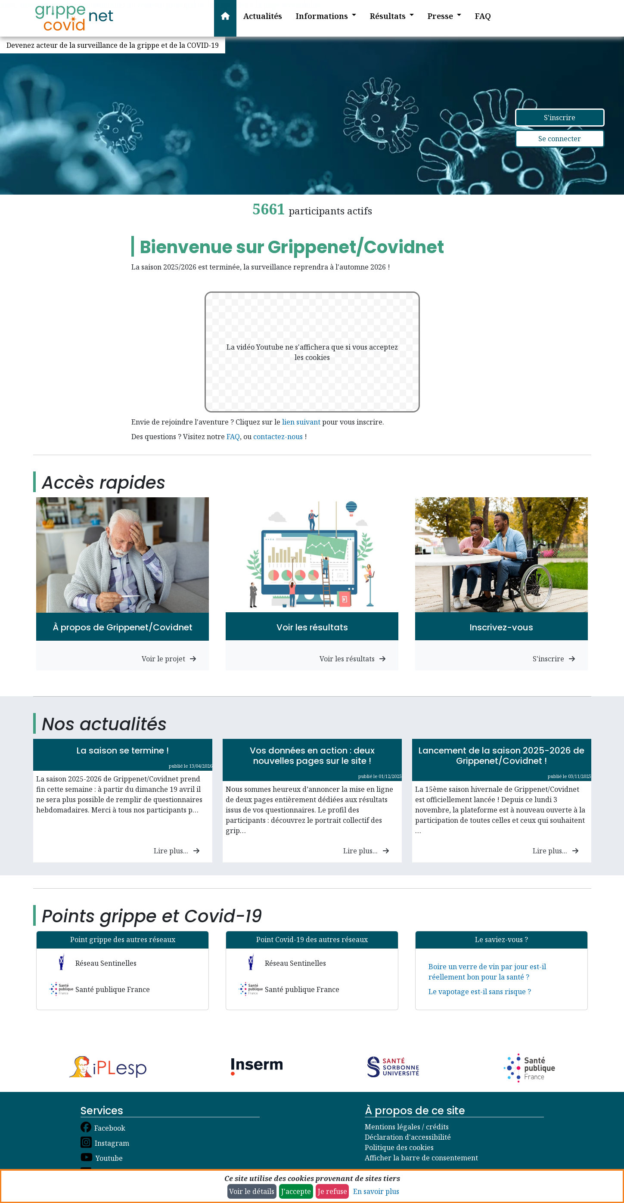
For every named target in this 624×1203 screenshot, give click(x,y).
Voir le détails (251, 1191)
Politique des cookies (399, 1147)
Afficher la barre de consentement (421, 1158)
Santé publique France (112, 989)
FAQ (233, 436)
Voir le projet (169, 659)
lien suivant (301, 422)
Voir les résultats (353, 659)
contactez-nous (278, 436)
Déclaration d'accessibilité (408, 1137)
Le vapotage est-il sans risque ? (479, 991)
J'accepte (296, 1191)
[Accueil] (74, 18)
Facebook (109, 1128)
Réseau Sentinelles (106, 963)
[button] (319, 18)
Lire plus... (176, 851)
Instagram (112, 1143)
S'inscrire (559, 117)
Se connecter (559, 138)
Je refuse (332, 1191)
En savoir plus (376, 1191)
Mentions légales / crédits (407, 1127)
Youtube (109, 1158)
